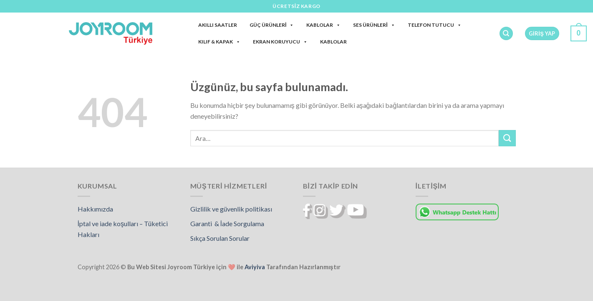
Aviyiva (255, 266)
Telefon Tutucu (435, 25)
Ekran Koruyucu (280, 41)
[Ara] (506, 34)
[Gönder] (507, 138)
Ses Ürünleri (374, 25)
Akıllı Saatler (217, 25)
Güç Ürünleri (272, 25)
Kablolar (323, 25)
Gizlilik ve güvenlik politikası (231, 209)
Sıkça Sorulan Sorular (220, 238)
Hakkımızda (95, 209)
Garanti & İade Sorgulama (227, 223)
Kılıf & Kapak (219, 41)
